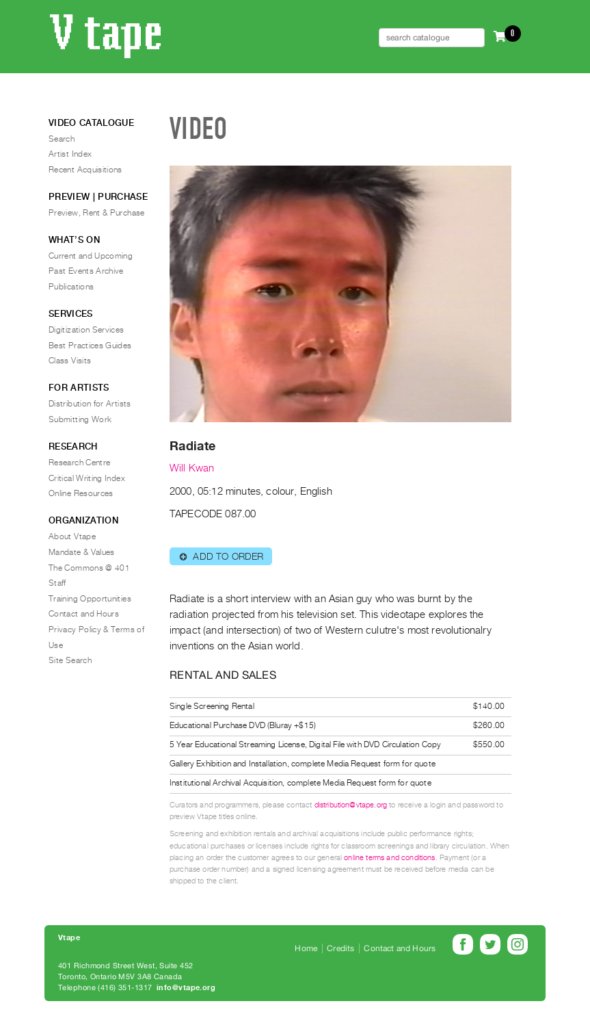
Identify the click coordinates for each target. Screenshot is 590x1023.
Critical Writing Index (87, 478)
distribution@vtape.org (351, 805)
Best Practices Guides (90, 345)
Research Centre (79, 462)
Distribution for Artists (90, 404)
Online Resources (81, 493)
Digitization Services (86, 330)
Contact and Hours (84, 614)
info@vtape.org (186, 987)
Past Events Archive (86, 271)
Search (62, 139)
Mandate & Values (82, 552)
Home (306, 948)
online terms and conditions (389, 857)
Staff (57, 583)
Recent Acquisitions (85, 169)
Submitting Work (80, 419)
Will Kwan (192, 468)
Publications (71, 287)
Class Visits (70, 360)
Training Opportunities (90, 599)
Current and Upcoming (91, 256)
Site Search (70, 660)
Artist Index (70, 154)
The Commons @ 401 (89, 568)
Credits (340, 948)
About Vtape (72, 536)
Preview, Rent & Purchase (97, 213)
